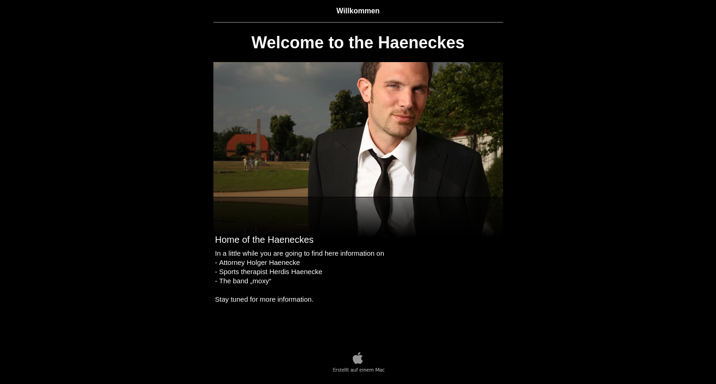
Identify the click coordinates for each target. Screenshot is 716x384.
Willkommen (357, 11)
